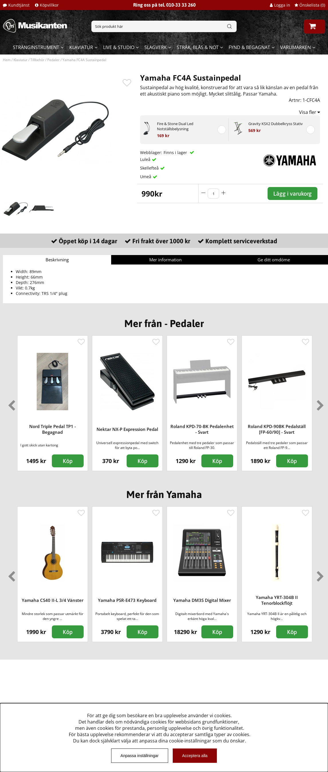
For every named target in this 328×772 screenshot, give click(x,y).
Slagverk (155, 47)
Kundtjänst (19, 5)
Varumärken (295, 47)
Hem (7, 59)
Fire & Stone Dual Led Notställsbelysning (175, 126)
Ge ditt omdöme (274, 259)
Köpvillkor (49, 5)
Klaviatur (81, 47)
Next (319, 403)
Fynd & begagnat (249, 47)
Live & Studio (118, 47)
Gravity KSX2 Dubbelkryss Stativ (275, 123)
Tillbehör (37, 59)
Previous (10, 403)
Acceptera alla (195, 755)
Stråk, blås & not (198, 47)
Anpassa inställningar (140, 755)
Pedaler (53, 59)
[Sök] (163, 26)
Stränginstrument (36, 47)
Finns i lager (176, 152)
